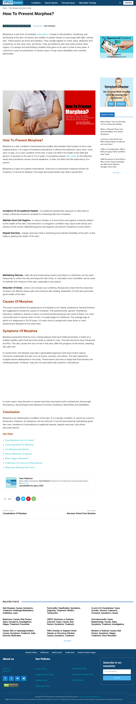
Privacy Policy (41, 669)
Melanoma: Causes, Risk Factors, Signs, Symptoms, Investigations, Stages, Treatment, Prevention (17, 621)
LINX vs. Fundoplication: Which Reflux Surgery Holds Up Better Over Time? (113, 151)
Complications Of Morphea (14, 514)
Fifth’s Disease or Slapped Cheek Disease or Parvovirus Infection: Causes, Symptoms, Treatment (61, 633)
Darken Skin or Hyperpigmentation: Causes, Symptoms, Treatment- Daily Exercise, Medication (19, 633)
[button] (120, 3)
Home (5, 8)
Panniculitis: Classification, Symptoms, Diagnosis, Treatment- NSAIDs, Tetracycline (63, 610)
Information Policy (42, 686)
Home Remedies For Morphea (19, 445)
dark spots (71, 156)
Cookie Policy (77, 680)
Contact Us (7, 671)
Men (111, 104)
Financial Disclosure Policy (83, 674)
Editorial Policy (41, 680)
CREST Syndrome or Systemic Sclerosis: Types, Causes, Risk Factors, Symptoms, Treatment (60, 621)
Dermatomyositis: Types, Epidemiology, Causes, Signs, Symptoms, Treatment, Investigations (107, 621)
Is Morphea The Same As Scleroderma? (23, 463)
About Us (6, 669)
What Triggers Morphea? (16, 458)
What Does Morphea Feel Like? (20, 467)
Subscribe (117, 678)
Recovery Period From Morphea (81, 514)
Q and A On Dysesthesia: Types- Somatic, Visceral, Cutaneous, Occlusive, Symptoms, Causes (105, 610)
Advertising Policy (79, 669)
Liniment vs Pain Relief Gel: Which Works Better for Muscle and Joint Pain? (113, 141)
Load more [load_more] (116, 172)
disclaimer (25, 483)
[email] (117, 671)
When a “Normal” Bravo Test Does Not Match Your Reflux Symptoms (112, 131)
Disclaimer (90, 697)
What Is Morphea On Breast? (18, 454)
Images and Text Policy (44, 675)
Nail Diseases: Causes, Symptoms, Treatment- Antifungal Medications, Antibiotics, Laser (18, 610)
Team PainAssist (49, 26)
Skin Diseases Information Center (20, 8)
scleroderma (42, 34)
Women (121, 104)
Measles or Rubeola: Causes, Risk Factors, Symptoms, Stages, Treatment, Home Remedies (106, 633)
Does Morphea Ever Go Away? (19, 440)
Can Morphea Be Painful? (17, 449)
